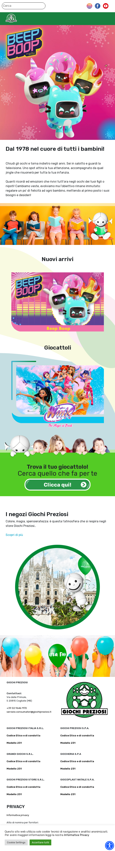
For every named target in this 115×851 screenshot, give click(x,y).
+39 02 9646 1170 (17, 708)
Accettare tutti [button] (40, 842)
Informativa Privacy (76, 835)
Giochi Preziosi (18, 18)
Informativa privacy (18, 815)
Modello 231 (14, 742)
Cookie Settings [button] (16, 842)
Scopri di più (14, 535)
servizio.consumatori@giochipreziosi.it (29, 711)
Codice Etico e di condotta (23, 735)
